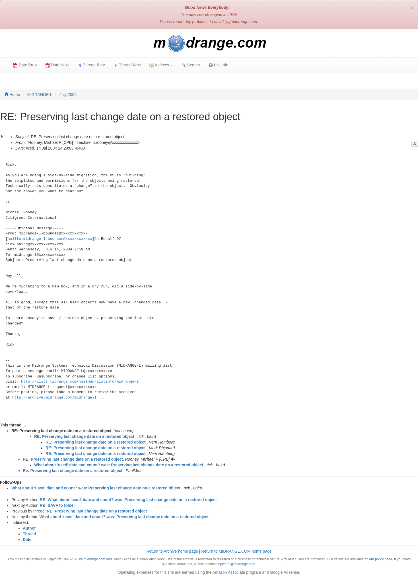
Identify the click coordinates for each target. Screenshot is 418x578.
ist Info (218, 65)
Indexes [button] (161, 65)
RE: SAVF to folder (57, 505)
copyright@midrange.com (236, 564)
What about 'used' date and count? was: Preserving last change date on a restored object (118, 465)
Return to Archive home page (172, 551)
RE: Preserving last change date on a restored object (84, 436)
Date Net (57, 65)
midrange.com (94, 559)
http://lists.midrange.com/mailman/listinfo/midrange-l (80, 381)
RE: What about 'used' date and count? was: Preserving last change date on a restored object (128, 499)
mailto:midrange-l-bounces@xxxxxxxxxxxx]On (53, 239)
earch (191, 65)
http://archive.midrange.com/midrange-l (54, 397)
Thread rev (91, 65)
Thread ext (127, 65)
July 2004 (68, 94)
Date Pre (25, 65)
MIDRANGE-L (39, 94)
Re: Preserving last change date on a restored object (72, 470)
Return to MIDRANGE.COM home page (236, 551)
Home (12, 94)
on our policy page (378, 559)
